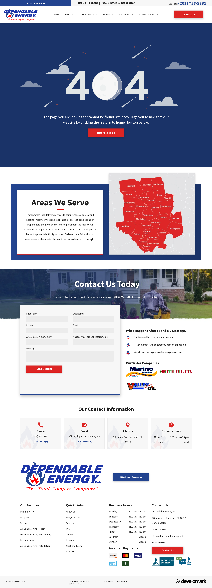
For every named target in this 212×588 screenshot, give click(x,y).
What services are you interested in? (91, 336)
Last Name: (78, 313)
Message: (31, 348)
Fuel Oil (81, 3)
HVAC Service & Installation (117, 3)
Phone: (29, 325)
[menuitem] (56, 14)
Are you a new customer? (39, 336)
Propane (92, 3)
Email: (76, 325)
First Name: (32, 313)
